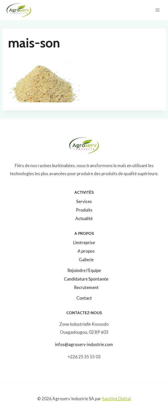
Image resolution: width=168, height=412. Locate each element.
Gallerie (86, 259)
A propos (86, 251)
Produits (84, 210)
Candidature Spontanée (86, 279)
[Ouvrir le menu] (157, 10)
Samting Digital (116, 398)
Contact (84, 298)
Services (84, 201)
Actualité (84, 218)
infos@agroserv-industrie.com (84, 344)
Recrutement (86, 287)
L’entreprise (84, 242)
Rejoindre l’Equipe (84, 270)
